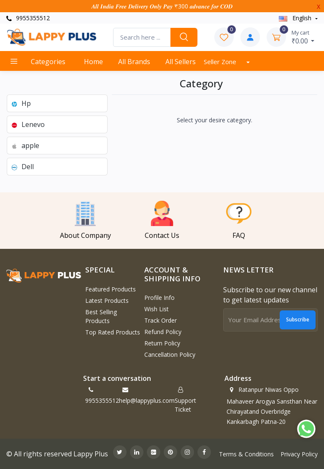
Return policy (162, 343)
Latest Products (107, 300)
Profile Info (159, 298)
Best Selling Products (101, 316)
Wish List (156, 309)
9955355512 (28, 18)
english (296, 18)
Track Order (160, 320)
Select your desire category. (214, 120)
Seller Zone (221, 61)
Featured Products (110, 289)
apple (25, 145)
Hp (21, 103)
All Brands (134, 61)
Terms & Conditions (246, 454)
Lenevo (28, 124)
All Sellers (180, 61)
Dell (22, 166)
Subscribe (297, 319)
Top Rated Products (112, 332)
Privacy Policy (299, 454)
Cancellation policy (169, 354)
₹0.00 (303, 37)
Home (93, 61)
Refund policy (162, 332)
